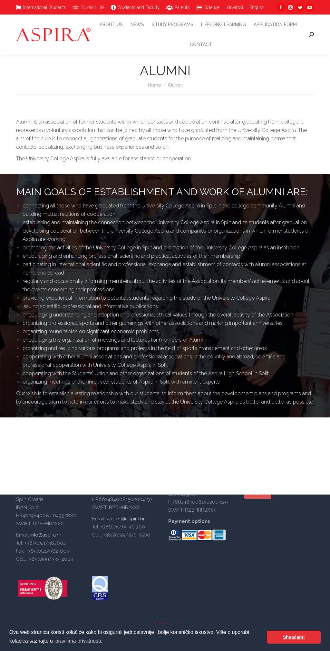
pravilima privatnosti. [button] (78, 641)
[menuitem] (41, 7)
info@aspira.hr (45, 535)
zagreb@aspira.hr (125, 519)
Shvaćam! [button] (294, 637)
